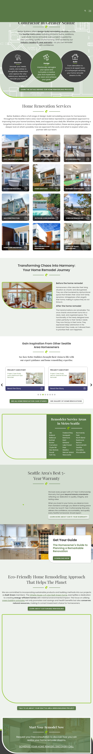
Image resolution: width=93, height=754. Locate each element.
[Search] (85, 4)
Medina (66, 450)
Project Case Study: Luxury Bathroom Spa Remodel (15, 375)
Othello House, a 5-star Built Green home (48, 595)
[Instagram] (8, 731)
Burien (51, 442)
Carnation (53, 445)
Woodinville (80, 452)
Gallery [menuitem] (35, 740)
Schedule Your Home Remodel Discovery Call (46, 717)
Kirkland (66, 442)
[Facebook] (4, 731)
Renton (79, 442)
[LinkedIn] (24, 731)
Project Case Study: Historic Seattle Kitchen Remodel (58, 375)
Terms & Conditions (84, 751)
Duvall (51, 452)
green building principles (13, 600)
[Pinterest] (12, 731)
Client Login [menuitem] (58, 733)
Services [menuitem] (36, 735)
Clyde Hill (52, 447)
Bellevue (52, 438)
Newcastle (67, 455)
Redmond (80, 440)
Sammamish (81, 445)
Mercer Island (68, 452)
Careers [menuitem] (45, 738)
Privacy (73, 751)
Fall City (52, 455)
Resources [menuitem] (46, 733)
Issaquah (66, 435)
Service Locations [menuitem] (60, 738)
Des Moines (53, 450)
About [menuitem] (35, 738)
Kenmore (66, 438)
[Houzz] (28, 731)
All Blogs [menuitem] (57, 735)
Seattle (79, 447)
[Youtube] (16, 731)
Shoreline (80, 450)
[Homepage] (12, 4)
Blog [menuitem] (44, 735)
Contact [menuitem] (46, 740)
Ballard (52, 435)
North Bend (80, 438)
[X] (20, 731)
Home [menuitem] (35, 733)
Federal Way (68, 433)
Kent (64, 440)
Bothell (52, 440)
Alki (50, 433)
